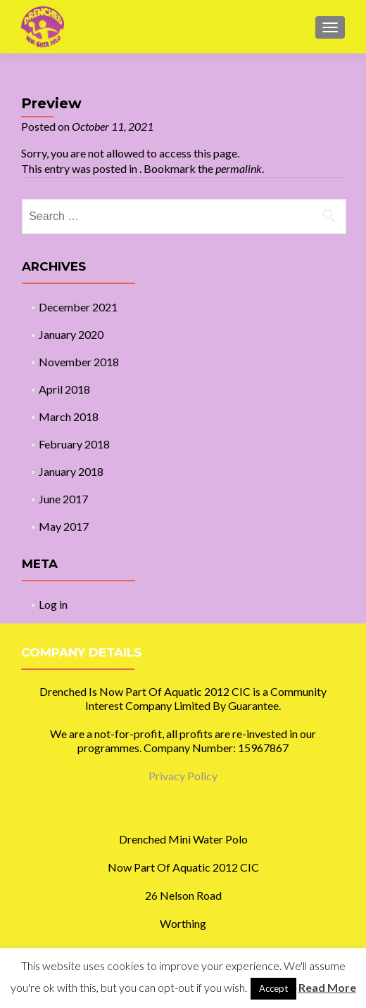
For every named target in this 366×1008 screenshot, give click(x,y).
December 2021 (78, 307)
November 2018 (79, 361)
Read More (327, 987)
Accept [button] (273, 988)
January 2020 (71, 334)
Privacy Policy (183, 775)
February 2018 (74, 444)
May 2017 (64, 526)
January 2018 (71, 471)
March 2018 (69, 416)
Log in (53, 604)
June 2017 (63, 498)
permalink (238, 168)
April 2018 (64, 389)
